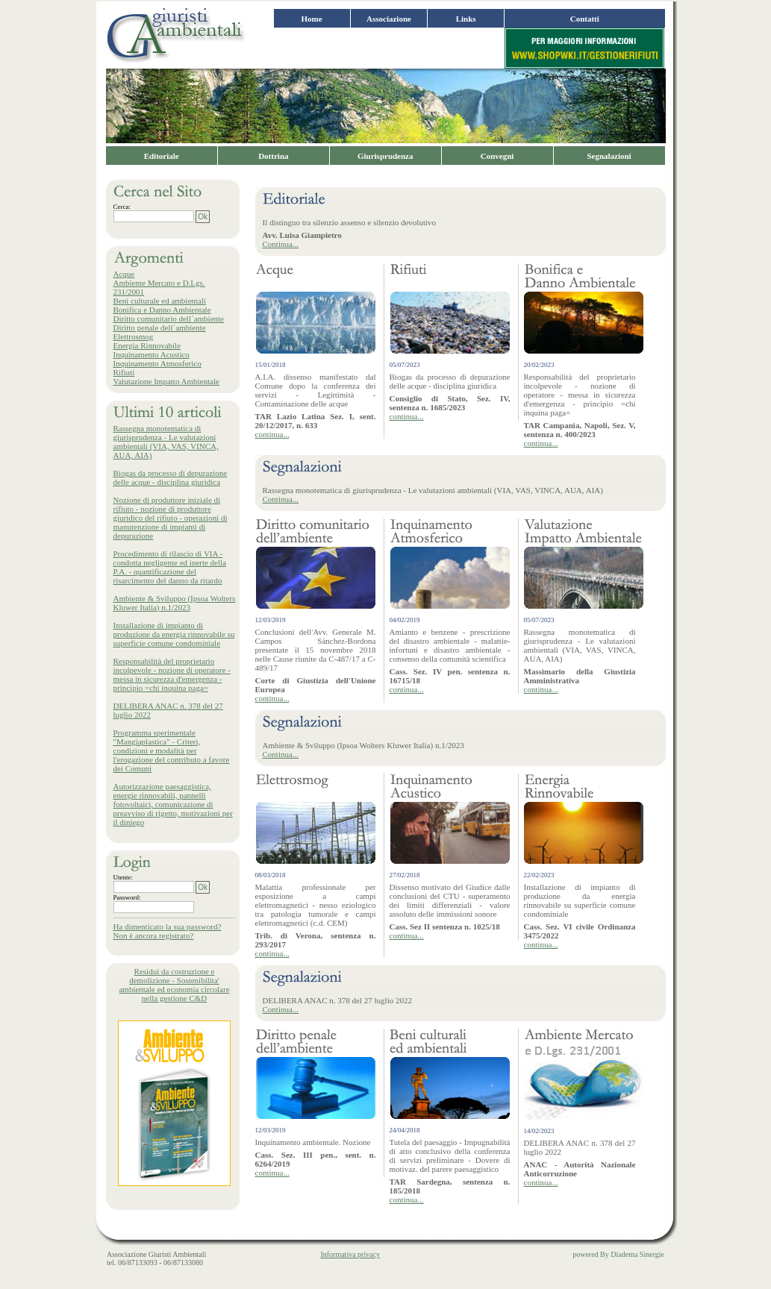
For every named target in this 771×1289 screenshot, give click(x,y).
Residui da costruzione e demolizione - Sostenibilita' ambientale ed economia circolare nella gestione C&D (174, 985)
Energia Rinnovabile (147, 345)
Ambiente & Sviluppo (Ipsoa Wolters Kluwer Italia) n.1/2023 (174, 603)
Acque (124, 273)
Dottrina (273, 155)
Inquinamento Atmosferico (157, 363)
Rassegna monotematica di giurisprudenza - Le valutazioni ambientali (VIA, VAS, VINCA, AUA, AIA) (166, 442)
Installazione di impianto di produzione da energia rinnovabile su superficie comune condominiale (174, 634)
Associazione (388, 18)
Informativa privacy (350, 1254)
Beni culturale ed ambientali (159, 300)
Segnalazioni (609, 155)
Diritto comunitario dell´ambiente (168, 318)
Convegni (497, 155)
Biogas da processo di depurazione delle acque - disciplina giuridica (170, 477)
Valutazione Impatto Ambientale (166, 381)
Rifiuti (124, 372)
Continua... (281, 243)
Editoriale (161, 155)
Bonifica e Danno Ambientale (162, 309)
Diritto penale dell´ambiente (159, 327)
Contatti (584, 18)
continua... (272, 434)
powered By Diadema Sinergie (618, 1254)
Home (312, 18)
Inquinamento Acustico (151, 354)
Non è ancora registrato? (153, 935)
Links (466, 18)
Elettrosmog (133, 336)
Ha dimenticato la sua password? (167, 926)
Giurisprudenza (385, 155)
